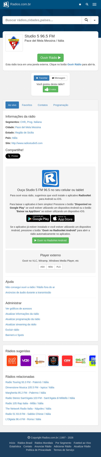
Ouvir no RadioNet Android (50, 240)
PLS (59, 267)
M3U (50, 267)
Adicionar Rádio (62, 446)
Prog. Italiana (34, 122)
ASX (42, 267)
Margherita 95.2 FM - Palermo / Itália (25, 392)
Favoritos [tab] (27, 105)
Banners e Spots (14, 335)
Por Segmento (63, 442)
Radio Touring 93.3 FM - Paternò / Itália (27, 382)
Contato (27, 446)
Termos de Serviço (64, 450)
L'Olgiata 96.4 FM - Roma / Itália (23, 419)
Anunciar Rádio (42, 446)
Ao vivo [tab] (12, 105)
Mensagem (58, 78)
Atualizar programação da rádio (22, 319)
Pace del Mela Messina (28, 127)
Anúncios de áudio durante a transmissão (28, 292)
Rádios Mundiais (44, 442)
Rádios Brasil (25, 442)
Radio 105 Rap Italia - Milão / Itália (24, 403)
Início (12, 442)
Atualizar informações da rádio (22, 313)
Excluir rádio (12, 329)
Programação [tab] (60, 105)
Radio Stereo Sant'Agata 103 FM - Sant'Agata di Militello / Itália (40, 398)
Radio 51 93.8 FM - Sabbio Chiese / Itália (28, 414)
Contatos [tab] (43, 105)
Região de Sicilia (24, 132)
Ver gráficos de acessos (18, 308)
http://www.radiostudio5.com (26, 143)
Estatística (15, 446)
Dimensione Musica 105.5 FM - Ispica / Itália (29, 387)
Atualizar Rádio (82, 446)
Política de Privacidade (38, 450)
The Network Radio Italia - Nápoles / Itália (28, 408)
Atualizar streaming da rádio (20, 324)
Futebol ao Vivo (82, 442)
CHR (23, 122)
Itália (14, 137)
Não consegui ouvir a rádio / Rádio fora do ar (30, 287)
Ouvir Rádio (50, 57)
